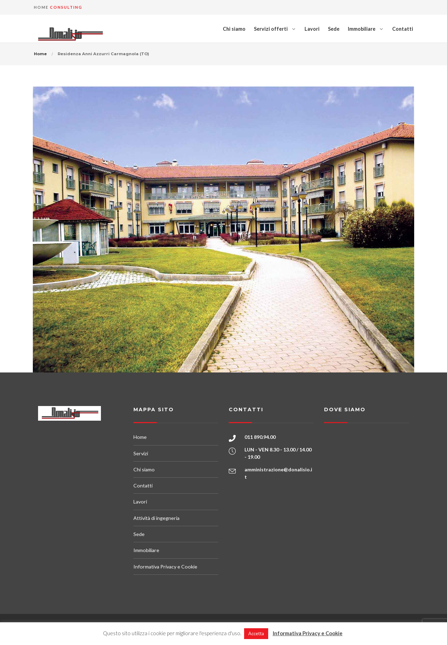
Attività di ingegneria (156, 518)
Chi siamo (234, 29)
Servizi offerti (271, 29)
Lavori (312, 29)
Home (40, 53)
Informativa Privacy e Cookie (165, 567)
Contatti (402, 29)
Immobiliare (361, 29)
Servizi (140, 453)
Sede (333, 29)
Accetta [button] (256, 633)
